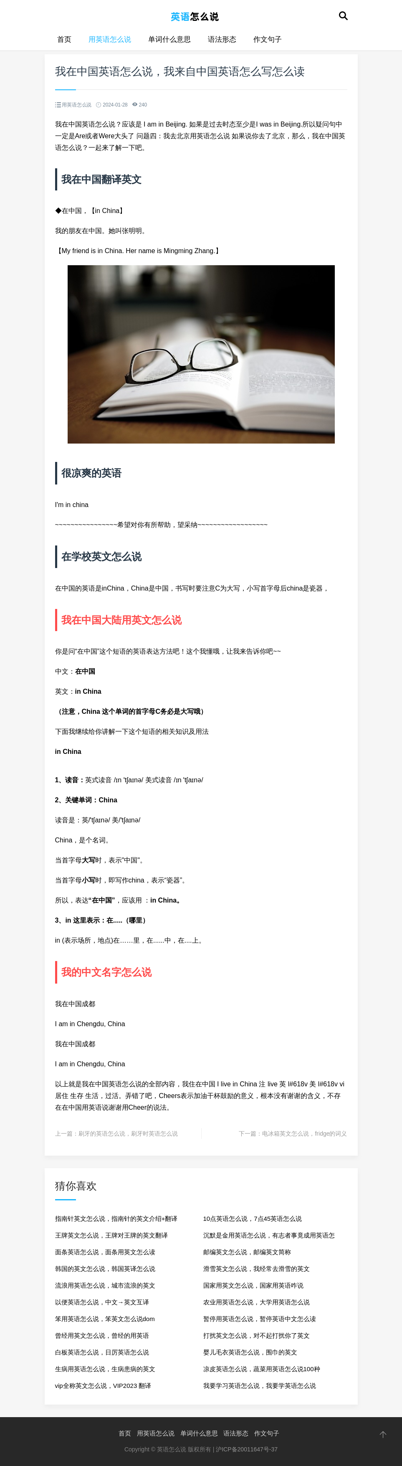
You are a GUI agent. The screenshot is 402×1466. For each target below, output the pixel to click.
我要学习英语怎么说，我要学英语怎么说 (259, 1385)
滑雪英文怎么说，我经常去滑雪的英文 (256, 1268)
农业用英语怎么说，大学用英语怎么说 (256, 1302)
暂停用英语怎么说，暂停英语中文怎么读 (259, 1318)
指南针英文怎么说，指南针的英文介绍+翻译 (116, 1218)
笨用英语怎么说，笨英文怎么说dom (105, 1318)
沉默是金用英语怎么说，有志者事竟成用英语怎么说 (269, 1238)
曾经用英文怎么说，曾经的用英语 (102, 1335)
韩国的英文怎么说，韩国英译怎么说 (105, 1268)
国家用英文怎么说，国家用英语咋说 (253, 1285)
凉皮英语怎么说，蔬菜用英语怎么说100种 (261, 1368)
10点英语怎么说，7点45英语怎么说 (252, 1218)
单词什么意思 (169, 39)
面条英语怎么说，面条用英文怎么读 (105, 1251)
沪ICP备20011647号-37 (247, 1449)
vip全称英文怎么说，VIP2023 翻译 (103, 1385)
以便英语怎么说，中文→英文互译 (102, 1302)
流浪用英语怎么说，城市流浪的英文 (105, 1285)
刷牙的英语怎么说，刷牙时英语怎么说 (128, 1133)
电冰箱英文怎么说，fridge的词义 (304, 1133)
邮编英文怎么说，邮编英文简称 (247, 1251)
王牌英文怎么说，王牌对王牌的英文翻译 (111, 1235)
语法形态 (222, 39)
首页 (64, 39)
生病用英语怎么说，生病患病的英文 (105, 1368)
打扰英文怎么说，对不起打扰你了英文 (256, 1335)
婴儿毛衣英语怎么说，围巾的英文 (250, 1352)
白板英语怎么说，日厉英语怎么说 (102, 1352)
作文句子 (267, 39)
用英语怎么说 (109, 39)
